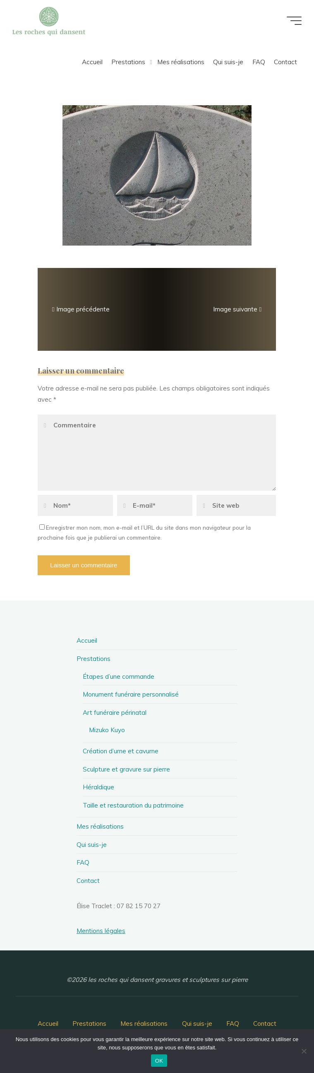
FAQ (83, 862)
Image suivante (238, 309)
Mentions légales (101, 931)
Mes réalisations (100, 826)
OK (159, 1061)
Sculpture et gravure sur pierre (126, 769)
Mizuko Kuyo (107, 730)
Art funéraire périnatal (114, 712)
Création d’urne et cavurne (120, 751)
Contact (88, 881)
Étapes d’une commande (118, 676)
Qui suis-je (92, 845)
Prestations (93, 659)
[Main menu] (294, 21)
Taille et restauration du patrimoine (133, 805)
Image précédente (80, 309)
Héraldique (98, 787)
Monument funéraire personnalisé (131, 694)
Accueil (87, 640)
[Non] (304, 1051)
